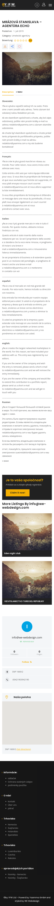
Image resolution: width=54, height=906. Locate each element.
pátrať (11, 808)
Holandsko (13, 831)
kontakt (11, 801)
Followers (14, 652)
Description (8, 92)
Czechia (11, 854)
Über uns (12, 805)
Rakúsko (12, 858)
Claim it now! (17, 492)
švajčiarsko (13, 828)
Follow (27, 662)
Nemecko (12, 824)
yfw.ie (5, 223)
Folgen (39, 652)
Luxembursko (14, 851)
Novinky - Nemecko (17, 874)
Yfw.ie (5, 161)
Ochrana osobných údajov (20, 781)
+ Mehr (19, 92)
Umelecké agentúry (21, 35)
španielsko (13, 835)
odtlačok (12, 778)
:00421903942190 (20, 679)
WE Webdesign (31, 901)
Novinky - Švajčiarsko (18, 877)
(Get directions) (23, 749)
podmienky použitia (17, 785)
